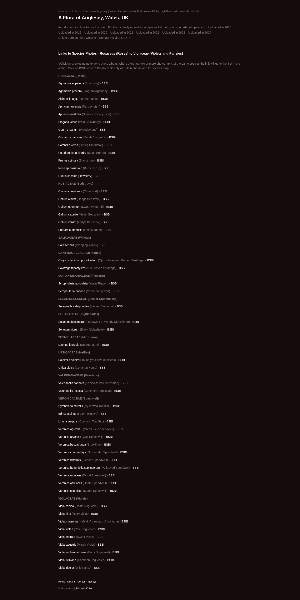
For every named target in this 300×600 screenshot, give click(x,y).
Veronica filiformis (69, 460)
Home (61, 581)
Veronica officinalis (70, 483)
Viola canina (66, 506)
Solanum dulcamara (71, 321)
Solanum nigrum (68, 329)
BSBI (105, 83)
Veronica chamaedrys (72, 452)
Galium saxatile (68, 214)
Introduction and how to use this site (81, 27)
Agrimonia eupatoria (71, 83)
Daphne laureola (68, 344)
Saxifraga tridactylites (72, 268)
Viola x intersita (68, 521)
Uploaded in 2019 (69, 32)
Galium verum (67, 222)
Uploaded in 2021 (121, 32)
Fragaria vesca (67, 122)
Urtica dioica (66, 367)
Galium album (67, 199)
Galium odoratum (69, 206)
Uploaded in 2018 (219, 27)
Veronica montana (69, 475)
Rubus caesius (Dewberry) (75, 176)
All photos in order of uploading (185, 27)
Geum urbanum (68, 129)
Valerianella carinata (71, 383)
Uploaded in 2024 (199, 32)
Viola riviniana (67, 560)
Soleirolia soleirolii (69, 360)
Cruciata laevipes (69, 191)
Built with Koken (84, 588)
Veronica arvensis (69, 436)
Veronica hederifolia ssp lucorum (79, 467)
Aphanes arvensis (69, 106)
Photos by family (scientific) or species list (135, 27)
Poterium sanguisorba (72, 152)
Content (82, 581)
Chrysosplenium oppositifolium (77, 260)
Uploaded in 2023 (173, 32)
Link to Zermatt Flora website (77, 37)
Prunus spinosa (68, 160)
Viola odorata (66, 537)
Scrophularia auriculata (73, 283)
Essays (92, 581)
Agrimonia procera (70, 91)
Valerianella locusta (70, 390)
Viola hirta (64, 513)
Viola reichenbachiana (72, 552)
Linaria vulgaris (68, 421)
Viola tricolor (66, 567)
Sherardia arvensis (70, 230)
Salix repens (66, 245)
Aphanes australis (69, 114)
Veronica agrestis (69, 429)
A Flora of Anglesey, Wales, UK (93, 17)
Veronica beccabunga (72, 444)
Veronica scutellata (70, 490)
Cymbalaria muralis (70, 406)
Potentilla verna (68, 145)
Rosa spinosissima (70, 168)
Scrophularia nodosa (71, 291)
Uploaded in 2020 (95, 32)
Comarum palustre (70, 137)
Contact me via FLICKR (114, 37)
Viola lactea (65, 529)
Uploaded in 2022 (147, 32)
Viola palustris (67, 544)
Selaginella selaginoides (73, 306)
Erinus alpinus (67, 413)
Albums (71, 581)
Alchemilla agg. (68, 98)
